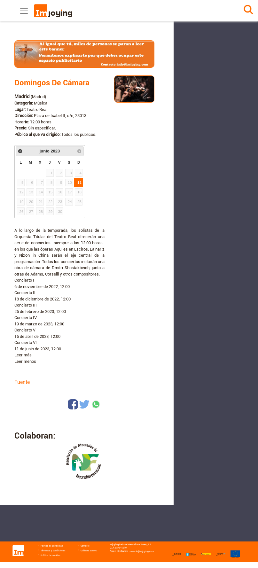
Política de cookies (50, 555)
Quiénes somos (89, 550)
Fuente (22, 382)
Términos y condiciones (53, 550)
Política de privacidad (52, 546)
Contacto (85, 546)
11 (79, 182)
